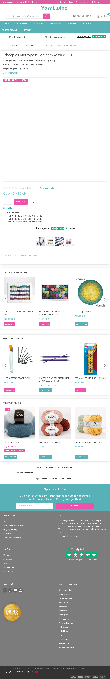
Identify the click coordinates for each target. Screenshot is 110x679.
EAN (71, 2)
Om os (97, 2)
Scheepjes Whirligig (85, 311)
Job (83, 668)
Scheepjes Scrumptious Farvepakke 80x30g (51, 313)
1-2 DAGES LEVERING (27, 472)
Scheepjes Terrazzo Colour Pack (18, 313)
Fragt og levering (83, 2)
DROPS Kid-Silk (11, 442)
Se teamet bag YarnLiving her (70, 536)
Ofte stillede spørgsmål (13, 525)
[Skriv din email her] (35, 506)
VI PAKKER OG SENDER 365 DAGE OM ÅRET (56, 478)
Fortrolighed (72, 668)
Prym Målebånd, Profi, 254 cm (90, 378)
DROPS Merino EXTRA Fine (88, 442)
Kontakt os (61, 2)
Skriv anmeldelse (47, 188)
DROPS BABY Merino (49, 442)
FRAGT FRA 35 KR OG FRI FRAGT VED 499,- (56, 467)
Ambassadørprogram (12, 538)
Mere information (10, 72)
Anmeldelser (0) (29, 255)
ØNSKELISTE (82, 16)
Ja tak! (74, 505)
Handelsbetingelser (54, 668)
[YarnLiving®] (54, 8)
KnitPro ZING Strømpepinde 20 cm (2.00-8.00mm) (54, 379)
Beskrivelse (11, 255)
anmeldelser (25, 188)
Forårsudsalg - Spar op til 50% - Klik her (20, 2)
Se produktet (81, 324)
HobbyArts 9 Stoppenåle (17, 378)
